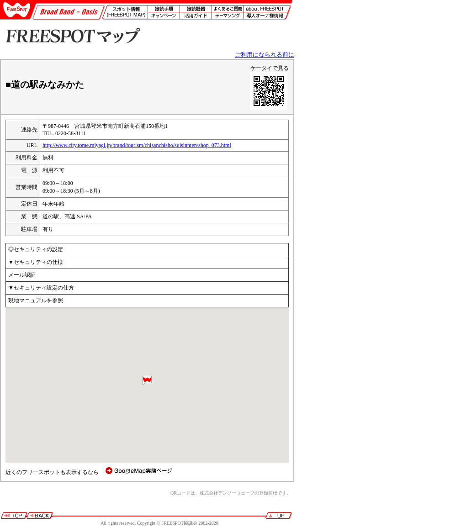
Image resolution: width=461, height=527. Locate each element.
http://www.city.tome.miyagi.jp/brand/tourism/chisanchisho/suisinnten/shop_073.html (136, 145)
